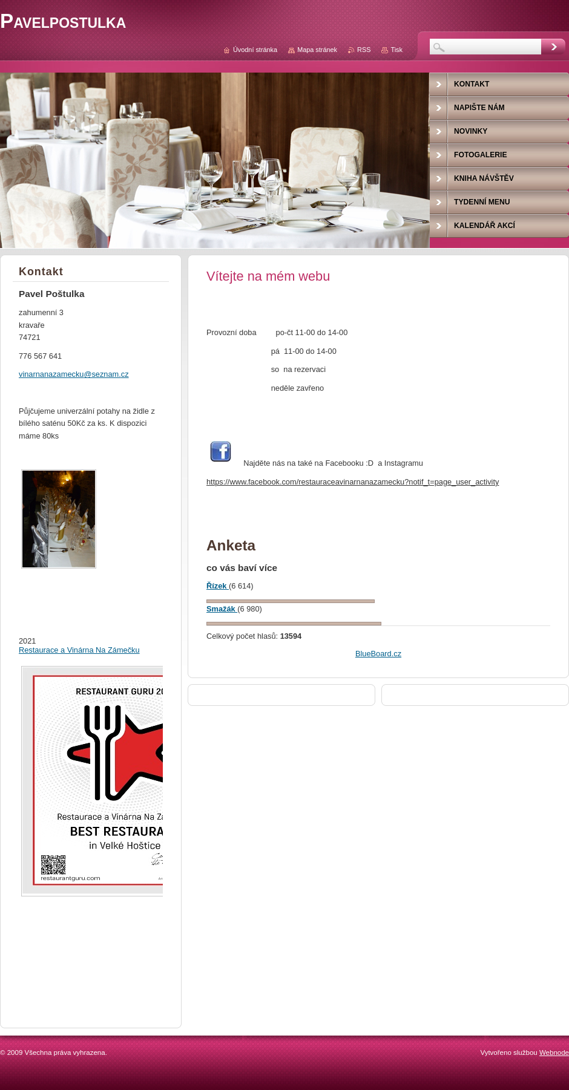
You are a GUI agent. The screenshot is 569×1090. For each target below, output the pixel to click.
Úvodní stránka (255, 49)
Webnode (554, 1052)
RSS (363, 49)
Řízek (217, 585)
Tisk (396, 49)
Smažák (221, 608)
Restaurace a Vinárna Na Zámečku (79, 649)
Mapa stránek (317, 49)
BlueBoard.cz (378, 653)
